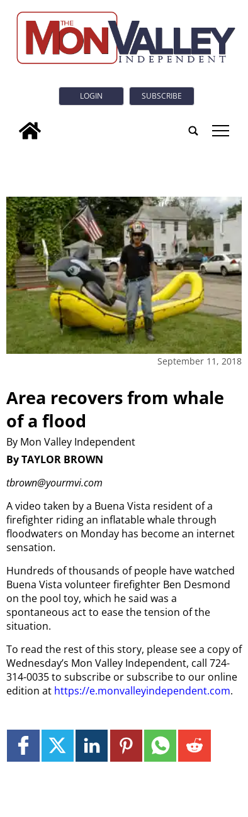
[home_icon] (30, 131)
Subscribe (162, 95)
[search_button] (193, 131)
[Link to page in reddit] (194, 746)
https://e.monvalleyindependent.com (142, 691)
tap (220, 131)
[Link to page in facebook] (23, 746)
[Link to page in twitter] (58, 746)
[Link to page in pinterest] (126, 746)
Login (91, 95)
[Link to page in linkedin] (92, 746)
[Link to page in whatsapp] (160, 746)
